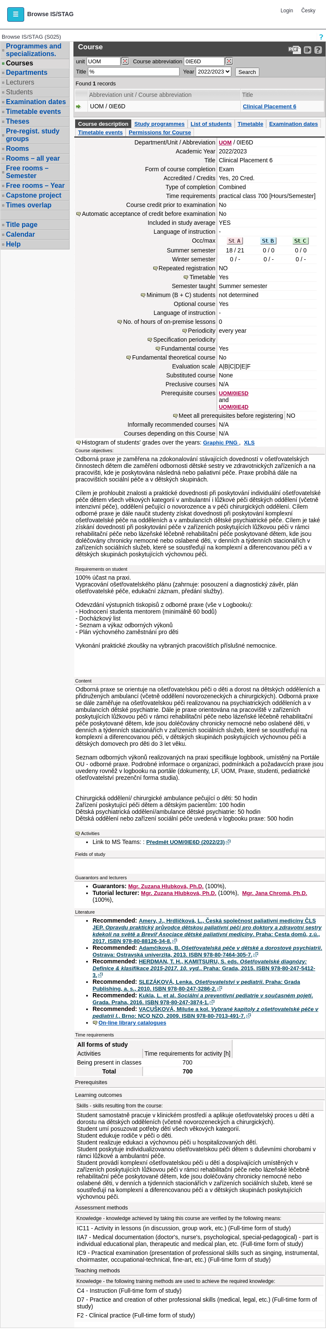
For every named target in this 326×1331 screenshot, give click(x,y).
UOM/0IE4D (233, 407)
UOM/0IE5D (233, 393)
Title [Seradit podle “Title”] (247, 94)
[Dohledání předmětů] (229, 61)
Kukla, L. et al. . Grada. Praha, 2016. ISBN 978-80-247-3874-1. (203, 998)
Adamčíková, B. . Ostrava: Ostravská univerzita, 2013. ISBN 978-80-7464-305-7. (207, 951)
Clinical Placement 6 (269, 106)
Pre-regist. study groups (32, 134)
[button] (15, 14)
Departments (27, 72)
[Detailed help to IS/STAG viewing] (318, 49)
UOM (225, 142)
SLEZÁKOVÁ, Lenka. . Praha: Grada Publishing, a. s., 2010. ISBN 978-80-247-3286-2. (196, 985)
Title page (21, 224)
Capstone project (34, 195)
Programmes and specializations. (34, 49)
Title (81, 71)
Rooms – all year (33, 158)
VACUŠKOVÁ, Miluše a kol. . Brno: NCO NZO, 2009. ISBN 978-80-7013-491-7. (205, 1012)
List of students (211, 124)
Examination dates (36, 101)
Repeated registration (187, 268)
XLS (249, 442)
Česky (308, 11)
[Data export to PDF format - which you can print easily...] (294, 49)
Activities (90, 833)
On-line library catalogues (132, 1022)
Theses (17, 121)
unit (80, 61)
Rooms (17, 148)
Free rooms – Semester (27, 171)
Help (13, 244)
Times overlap (28, 205)
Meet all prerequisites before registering (231, 415)
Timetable (250, 124)
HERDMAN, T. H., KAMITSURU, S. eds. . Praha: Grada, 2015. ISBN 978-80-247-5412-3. (204, 968)
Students (19, 92)
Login (287, 11)
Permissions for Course (160, 132)
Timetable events (33, 111)
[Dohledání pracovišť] (125, 61)
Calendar (20, 234)
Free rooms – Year (35, 185)
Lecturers (20, 82)
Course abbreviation (157, 61)
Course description (103, 124)
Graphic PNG (221, 442)
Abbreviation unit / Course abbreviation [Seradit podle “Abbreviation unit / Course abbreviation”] (140, 94)
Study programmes (159, 124)
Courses (19, 63)
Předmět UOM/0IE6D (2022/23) (185, 842)
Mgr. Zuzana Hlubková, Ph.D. (166, 886)
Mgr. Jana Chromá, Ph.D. (274, 893)
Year (188, 71)
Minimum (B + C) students (180, 295)
